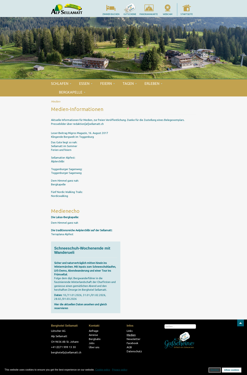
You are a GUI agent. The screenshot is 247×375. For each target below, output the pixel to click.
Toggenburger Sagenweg (66, 172)
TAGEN (130, 83)
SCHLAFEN (61, 83)
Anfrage (93, 330)
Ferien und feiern (61, 149)
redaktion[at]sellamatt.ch (88, 123)
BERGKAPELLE (72, 92)
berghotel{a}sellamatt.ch (66, 352)
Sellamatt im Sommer (64, 146)
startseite (187, 14)
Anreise (93, 334)
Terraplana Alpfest (62, 234)
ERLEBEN (153, 83)
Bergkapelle (58, 184)
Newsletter (133, 338)
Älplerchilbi (57, 161)
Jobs (92, 343)
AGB (129, 347)
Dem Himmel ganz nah (64, 222)
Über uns (94, 347)
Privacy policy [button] (119, 369)
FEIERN (107, 83)
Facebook (132, 343)
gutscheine (129, 14)
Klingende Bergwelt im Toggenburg (72, 136)
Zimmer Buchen (110, 14)
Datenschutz (134, 351)
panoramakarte (149, 14)
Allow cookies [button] (231, 370)
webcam (167, 14)
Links (130, 330)
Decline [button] (215, 370)
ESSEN (85, 83)
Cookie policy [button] (102, 369)
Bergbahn (95, 338)
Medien (131, 334)
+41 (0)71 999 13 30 (63, 347)
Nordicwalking (59, 195)
